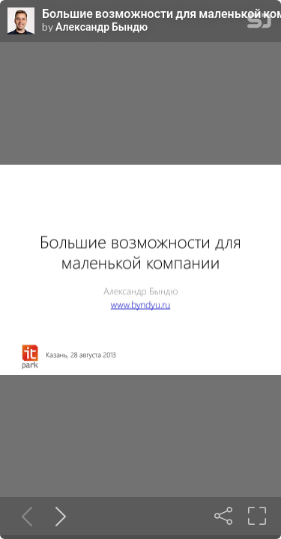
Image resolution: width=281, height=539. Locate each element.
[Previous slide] (24, 516)
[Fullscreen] (257, 516)
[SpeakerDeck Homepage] (259, 23)
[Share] (223, 516)
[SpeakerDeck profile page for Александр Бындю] (20, 21)
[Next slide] (58, 516)
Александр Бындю (101, 27)
